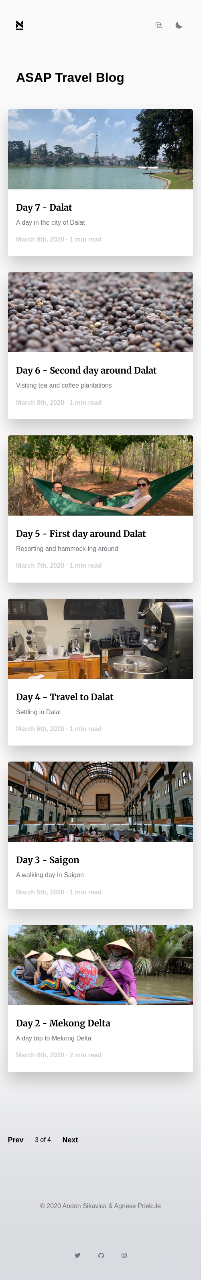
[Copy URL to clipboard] (158, 25)
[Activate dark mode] (179, 25)
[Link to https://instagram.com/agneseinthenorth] (124, 1255)
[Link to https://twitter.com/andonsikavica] (77, 1255)
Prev (15, 1140)
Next (70, 1140)
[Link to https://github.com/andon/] (101, 1255)
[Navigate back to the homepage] (19, 25)
